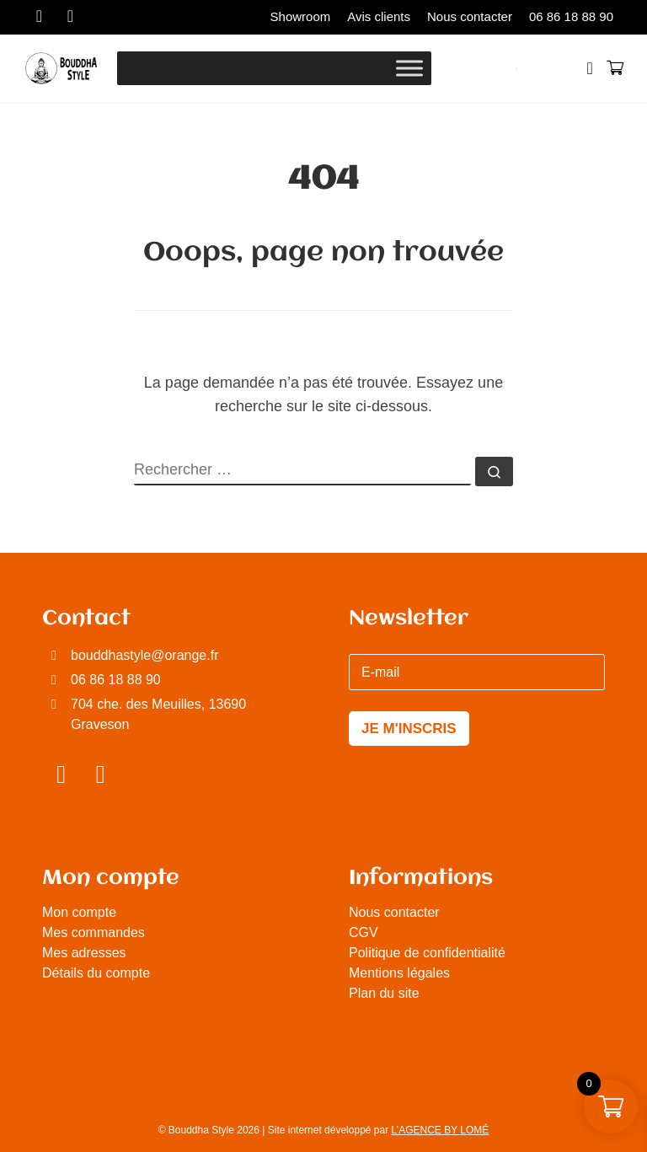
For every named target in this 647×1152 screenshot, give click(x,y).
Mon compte (79, 912)
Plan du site (384, 993)
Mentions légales (399, 973)
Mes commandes (93, 932)
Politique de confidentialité (427, 953)
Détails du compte (96, 973)
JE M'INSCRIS (409, 729)
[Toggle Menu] (409, 68)
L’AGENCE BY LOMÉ (440, 1130)
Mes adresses (84, 953)
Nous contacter (394, 912)
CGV (363, 932)
